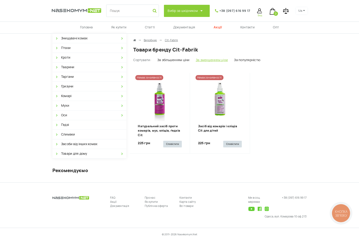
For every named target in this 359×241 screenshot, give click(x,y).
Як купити (118, 27)
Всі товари (186, 206)
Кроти (65, 57)
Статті (150, 27)
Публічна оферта (156, 206)
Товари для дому (74, 154)
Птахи (66, 48)
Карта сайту (188, 202)
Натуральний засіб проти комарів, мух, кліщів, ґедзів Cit (159, 130)
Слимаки (68, 134)
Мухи (65, 105)
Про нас (150, 198)
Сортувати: (142, 60)
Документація (184, 27)
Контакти (247, 27)
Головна (86, 27)
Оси (64, 115)
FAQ (113, 198)
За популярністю (247, 60)
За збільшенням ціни (173, 60)
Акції (218, 27)
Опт (276, 27)
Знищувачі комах (74, 38)
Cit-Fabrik (171, 40)
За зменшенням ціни (212, 60)
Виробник (150, 40)
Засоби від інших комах (79, 144)
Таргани (67, 77)
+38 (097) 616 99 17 (234, 11)
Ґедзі (65, 125)
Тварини (67, 67)
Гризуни (67, 86)
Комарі (66, 96)
